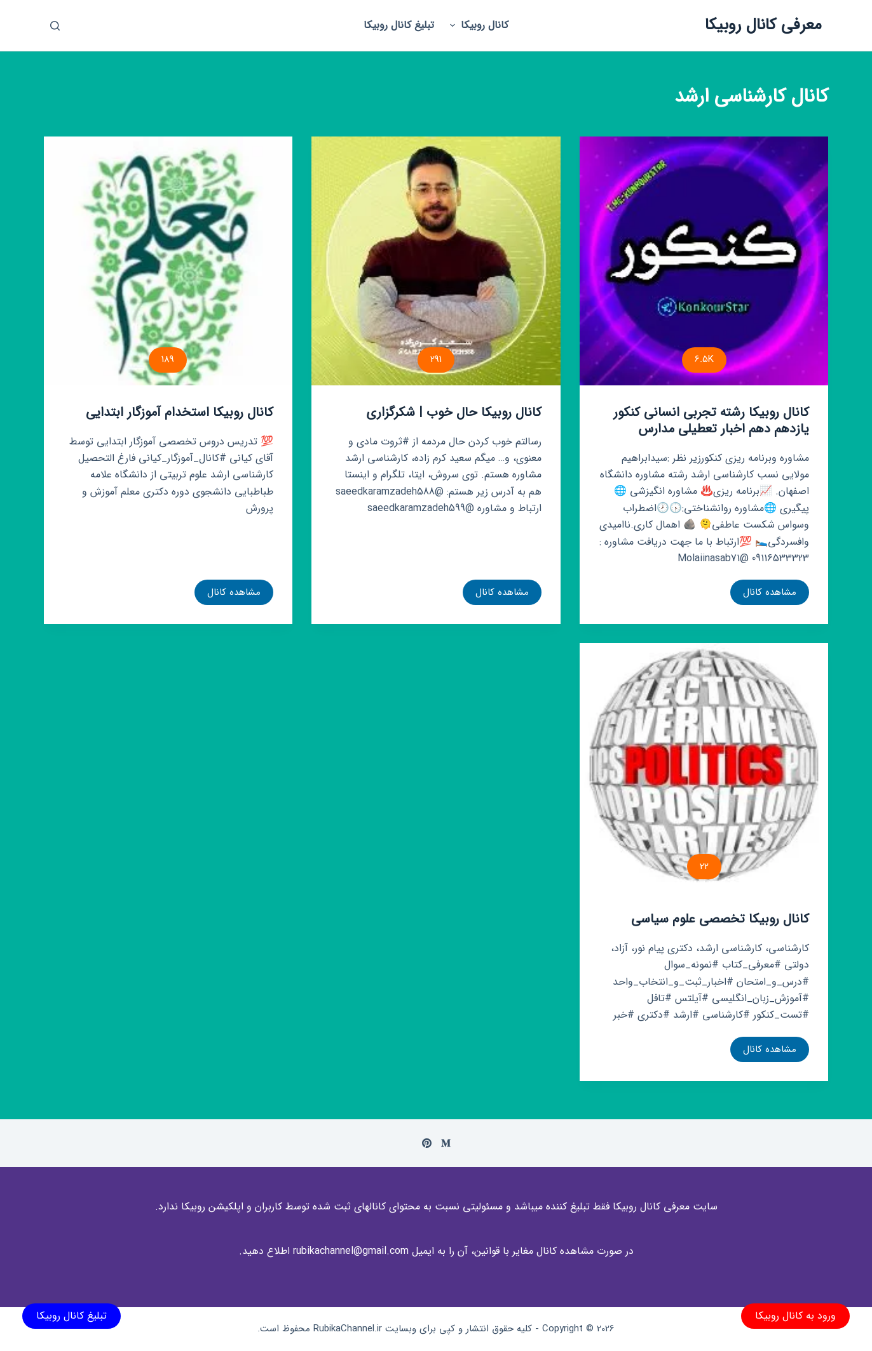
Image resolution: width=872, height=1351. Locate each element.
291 (436, 359)
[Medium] (446, 1143)
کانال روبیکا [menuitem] (477, 25)
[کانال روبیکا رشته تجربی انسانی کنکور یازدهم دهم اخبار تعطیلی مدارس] (704, 260)
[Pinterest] (427, 1143)
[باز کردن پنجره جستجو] (55, 25)
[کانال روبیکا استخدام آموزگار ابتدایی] (168, 260)
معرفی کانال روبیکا (763, 25)
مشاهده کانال (769, 595)
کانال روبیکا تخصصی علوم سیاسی (720, 919)
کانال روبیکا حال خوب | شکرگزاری (454, 412)
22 (704, 866)
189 (167, 359)
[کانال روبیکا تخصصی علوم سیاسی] (704, 767)
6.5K (704, 359)
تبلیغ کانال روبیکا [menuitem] (399, 25)
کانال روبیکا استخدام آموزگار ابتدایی (179, 412)
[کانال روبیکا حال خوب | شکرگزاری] (436, 260)
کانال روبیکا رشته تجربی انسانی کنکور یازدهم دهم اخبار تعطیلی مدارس (711, 421)
